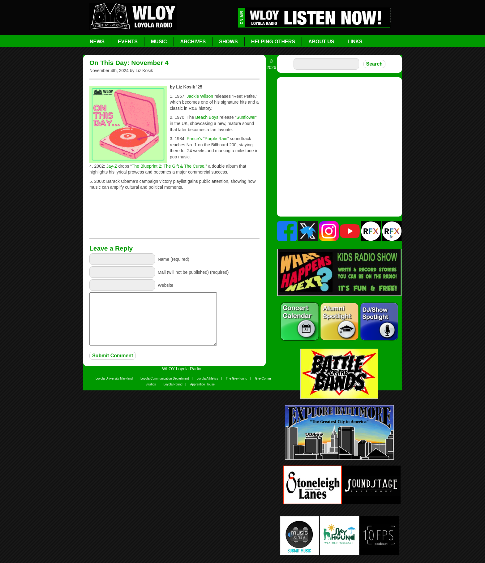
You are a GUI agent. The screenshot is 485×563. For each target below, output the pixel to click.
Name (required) (173, 259)
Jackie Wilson (200, 96)
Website (165, 285)
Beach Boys (206, 117)
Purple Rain (216, 138)
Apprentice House (202, 384)
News (97, 41)
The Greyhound (236, 378)
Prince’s (195, 138)
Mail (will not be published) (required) (193, 272)
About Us (321, 41)
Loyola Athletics (207, 378)
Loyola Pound (173, 384)
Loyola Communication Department (164, 378)
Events (128, 41)
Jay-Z (111, 166)
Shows (228, 41)
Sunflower (245, 117)
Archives (193, 41)
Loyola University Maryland (114, 378)
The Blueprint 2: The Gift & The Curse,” (169, 166)
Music (159, 41)
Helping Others (273, 41)
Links (355, 41)
